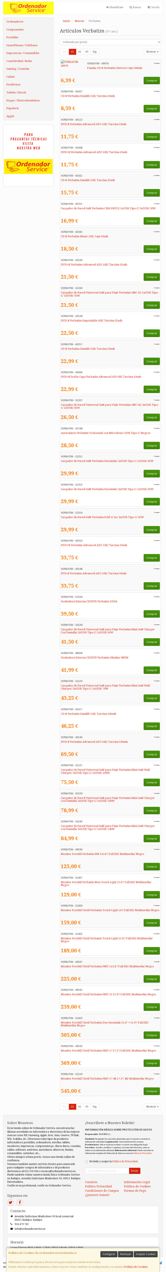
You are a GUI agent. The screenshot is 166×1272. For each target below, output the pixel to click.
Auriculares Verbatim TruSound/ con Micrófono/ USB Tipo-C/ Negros (105, 432)
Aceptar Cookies (145, 1254)
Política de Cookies (136, 1266)
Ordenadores (14, 21)
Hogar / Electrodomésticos (23, 100)
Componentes (15, 29)
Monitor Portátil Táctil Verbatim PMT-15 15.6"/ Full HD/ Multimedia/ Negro (108, 994)
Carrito (153, 7)
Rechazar (125, 1254)
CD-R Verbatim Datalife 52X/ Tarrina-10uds (88, 95)
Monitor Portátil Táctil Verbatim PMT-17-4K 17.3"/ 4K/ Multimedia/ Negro (107, 1078)
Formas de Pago (135, 1190)
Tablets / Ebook (16, 92)
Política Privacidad (98, 1186)
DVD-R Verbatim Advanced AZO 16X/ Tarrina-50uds (93, 573)
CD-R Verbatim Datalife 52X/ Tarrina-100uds (88, 713)
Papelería (12, 108)
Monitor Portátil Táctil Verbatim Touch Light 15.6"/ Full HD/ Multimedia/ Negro (107, 940)
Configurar (109, 1254)
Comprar (151, 80)
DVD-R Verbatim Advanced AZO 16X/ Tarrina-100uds (94, 741)
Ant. (64, 51)
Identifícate (114, 7)
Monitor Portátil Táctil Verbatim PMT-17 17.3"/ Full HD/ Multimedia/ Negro (108, 1050)
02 (79, 51)
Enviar (134, 1170)
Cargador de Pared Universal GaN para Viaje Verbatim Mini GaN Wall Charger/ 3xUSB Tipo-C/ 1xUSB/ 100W (105, 771)
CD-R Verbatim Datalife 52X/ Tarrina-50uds (88, 348)
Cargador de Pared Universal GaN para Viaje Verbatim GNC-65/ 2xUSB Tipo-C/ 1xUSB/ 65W (110, 406)
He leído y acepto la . (113, 1161)
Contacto (91, 1182)
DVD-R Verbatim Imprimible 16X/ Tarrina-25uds (91, 320)
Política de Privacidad (142, 1153)
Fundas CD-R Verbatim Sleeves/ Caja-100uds (88, 67)
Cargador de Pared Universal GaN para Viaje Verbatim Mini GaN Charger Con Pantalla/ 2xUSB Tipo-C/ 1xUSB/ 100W (108, 799)
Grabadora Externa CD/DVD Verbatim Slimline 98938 (94, 657)
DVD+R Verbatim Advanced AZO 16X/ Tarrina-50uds (94, 545)
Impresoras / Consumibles (22, 53)
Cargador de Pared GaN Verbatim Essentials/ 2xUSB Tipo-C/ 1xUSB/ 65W (107, 460)
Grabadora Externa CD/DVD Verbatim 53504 (89, 601)
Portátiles (12, 37)
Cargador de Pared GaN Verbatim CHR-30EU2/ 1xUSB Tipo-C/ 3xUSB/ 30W (108, 208)
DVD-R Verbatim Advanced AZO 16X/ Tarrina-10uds (93, 124)
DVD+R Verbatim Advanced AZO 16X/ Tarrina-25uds (94, 264)
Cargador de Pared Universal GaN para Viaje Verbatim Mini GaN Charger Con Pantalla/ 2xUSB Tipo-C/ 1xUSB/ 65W (108, 631)
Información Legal (137, 1182)
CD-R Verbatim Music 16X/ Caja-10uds (84, 236)
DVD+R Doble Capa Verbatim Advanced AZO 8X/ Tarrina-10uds (101, 376)
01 (72, 51)
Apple (10, 116)
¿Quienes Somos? (97, 1195)
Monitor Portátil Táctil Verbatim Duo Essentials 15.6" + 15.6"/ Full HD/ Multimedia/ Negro (105, 1024)
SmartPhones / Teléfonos (22, 45)
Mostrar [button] (152, 51)
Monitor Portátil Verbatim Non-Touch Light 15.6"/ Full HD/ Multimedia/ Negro (106, 884)
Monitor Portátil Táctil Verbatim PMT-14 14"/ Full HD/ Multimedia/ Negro (107, 966)
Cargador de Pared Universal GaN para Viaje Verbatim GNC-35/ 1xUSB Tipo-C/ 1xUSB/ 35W (110, 294)
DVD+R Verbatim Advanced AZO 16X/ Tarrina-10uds (94, 152)
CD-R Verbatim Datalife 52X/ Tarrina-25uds (88, 180)
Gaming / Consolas (17, 68)
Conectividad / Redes (19, 61)
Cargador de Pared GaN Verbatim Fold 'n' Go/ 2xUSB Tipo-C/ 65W (102, 517)
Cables (10, 76)
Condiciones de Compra (102, 1190)
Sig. (95, 51)
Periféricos (13, 84)
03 (86, 51)
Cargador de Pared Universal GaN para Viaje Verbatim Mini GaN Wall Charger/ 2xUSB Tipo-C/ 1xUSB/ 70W (105, 687)
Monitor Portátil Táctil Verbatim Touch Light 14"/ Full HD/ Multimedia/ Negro (110, 910)
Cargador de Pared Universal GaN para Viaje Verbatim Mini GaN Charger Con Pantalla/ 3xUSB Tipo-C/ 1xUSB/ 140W (108, 827)
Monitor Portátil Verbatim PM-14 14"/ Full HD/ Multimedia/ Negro (102, 853)
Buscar (135, 7)
